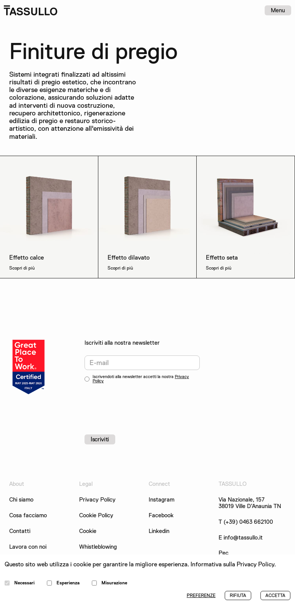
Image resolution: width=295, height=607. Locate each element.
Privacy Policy (97, 499)
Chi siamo (21, 500)
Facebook (161, 515)
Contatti (19, 531)
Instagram (161, 500)
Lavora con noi (27, 547)
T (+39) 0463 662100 (246, 522)
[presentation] (143, 404)
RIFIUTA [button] (238, 595)
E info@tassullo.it (241, 538)
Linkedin (159, 531)
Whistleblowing (98, 547)
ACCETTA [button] (275, 595)
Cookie (87, 531)
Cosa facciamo (28, 515)
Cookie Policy (96, 515)
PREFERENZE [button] (201, 595)
